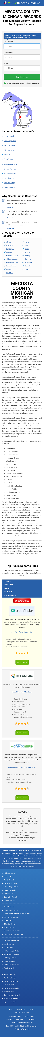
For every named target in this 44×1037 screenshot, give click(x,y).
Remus (27, 252)
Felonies (7, 154)
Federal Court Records (12, 931)
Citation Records (9, 890)
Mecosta (9, 269)
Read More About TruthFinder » (22, 632)
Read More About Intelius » (22, 692)
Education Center (15, 1016)
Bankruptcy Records (11, 887)
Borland (9, 252)
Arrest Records (9, 136)
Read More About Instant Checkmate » (22, 767)
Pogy (27, 249)
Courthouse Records (11, 910)
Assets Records (9, 880)
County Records (9, 900)
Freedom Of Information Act (14, 934)
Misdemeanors (9, 150)
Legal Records (9, 178)
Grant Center (11, 266)
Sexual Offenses (9, 145)
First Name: (8, 41)
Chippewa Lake (11, 259)
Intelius (31, 1009)
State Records (9, 991)
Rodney (27, 255)
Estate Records (9, 927)
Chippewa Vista (12, 262)
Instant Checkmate (22, 1012)
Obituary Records (10, 958)
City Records (8, 893)
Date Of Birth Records (11, 917)
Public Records (9, 968)
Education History (10, 924)
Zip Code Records (10, 1002)
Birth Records (9, 159)
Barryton (9, 245)
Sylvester (28, 266)
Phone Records (9, 961)
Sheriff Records (9, 985)
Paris (26, 245)
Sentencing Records (11, 981)
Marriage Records (10, 164)
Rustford (28, 259)
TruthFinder (21, 1009)
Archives (9, 1019)
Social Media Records (11, 988)
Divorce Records (10, 169)
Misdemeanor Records (11, 954)
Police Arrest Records (11, 965)
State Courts (19, 1019)
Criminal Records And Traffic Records (17, 914)
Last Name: (8, 52)
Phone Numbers (10, 173)
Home (11, 1009)
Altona (8, 242)
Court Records (9, 907)
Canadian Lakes (12, 255)
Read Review (22, 662)
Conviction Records (10, 897)
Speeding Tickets (10, 141)
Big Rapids (10, 249)
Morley (27, 242)
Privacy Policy (32, 1019)
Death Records (9, 187)
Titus (26, 269)
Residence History (10, 978)
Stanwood (28, 262)
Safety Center (29, 1016)
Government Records (11, 941)
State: (6, 63)
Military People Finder (11, 951)
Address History (9, 183)
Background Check (10, 883)
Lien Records (8, 947)
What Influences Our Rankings (22, 1022)
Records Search (9, 974)
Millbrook (9, 272)
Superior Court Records (12, 995)
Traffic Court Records (11, 998)
